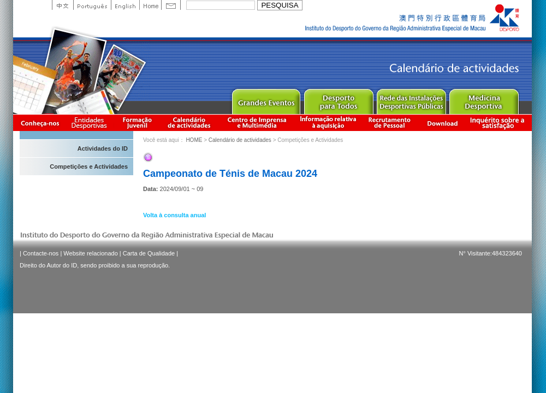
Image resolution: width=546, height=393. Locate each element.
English (125, 5)
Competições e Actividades (89, 166)
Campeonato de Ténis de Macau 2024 (230, 173)
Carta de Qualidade (149, 253)
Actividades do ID (103, 148)
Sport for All (338, 99)
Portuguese (92, 5)
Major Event (265, 99)
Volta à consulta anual (174, 215)
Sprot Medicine (483, 99)
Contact (171, 5)
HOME (194, 140)
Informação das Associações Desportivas (91, 122)
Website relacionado (90, 253)
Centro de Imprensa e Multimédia (257, 122)
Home (150, 5)
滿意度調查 (499, 122)
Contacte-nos (40, 253)
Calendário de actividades (189, 122)
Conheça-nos (40, 122)
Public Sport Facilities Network (411, 99)
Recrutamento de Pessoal (389, 122)
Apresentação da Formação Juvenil (137, 122)
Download (442, 122)
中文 (62, 5)
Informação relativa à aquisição (328, 122)
